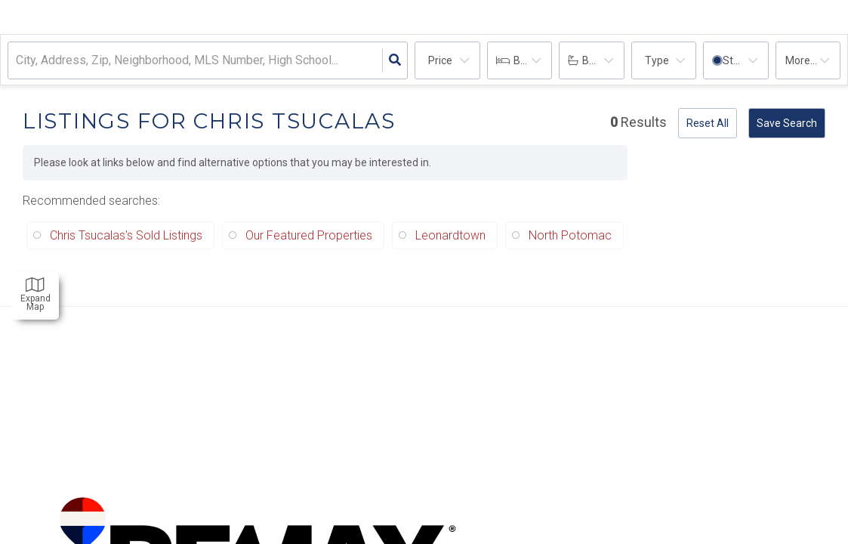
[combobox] (17, 61)
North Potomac (570, 235)
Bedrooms (533, 60)
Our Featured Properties (308, 235)
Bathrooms (603, 60)
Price (440, 60)
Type (657, 60)
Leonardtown (450, 235)
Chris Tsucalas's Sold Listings (126, 235)
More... (801, 60)
